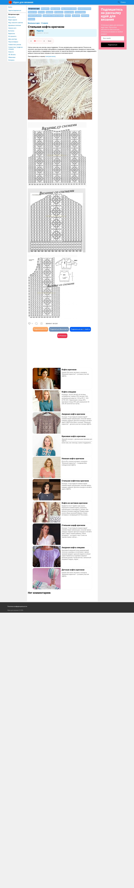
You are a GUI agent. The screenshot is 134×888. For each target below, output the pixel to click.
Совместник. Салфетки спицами (15, 48)
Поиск (123, 2)
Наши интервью (13, 42)
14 (32, 323)
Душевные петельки (14, 25)
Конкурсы (11, 60)
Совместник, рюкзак (14, 44)
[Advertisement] (45, 356)
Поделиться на (80, 329)
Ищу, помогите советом (15, 22)
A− (31, 41)
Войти (10, 7)
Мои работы (12, 17)
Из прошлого (12, 36)
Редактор (40, 31)
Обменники (11, 57)
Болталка (11, 31)
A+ (44, 41)
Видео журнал (12, 20)
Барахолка (11, 33)
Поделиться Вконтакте (59, 329)
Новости (11, 52)
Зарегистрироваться (14, 10)
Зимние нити (12, 28)
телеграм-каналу (50, 56)
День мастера (12, 39)
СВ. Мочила (12, 54)
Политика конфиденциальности (17, 606)
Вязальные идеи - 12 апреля (38, 23)
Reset (49, 41)
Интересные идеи (13, 14)
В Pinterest (62, 336)
